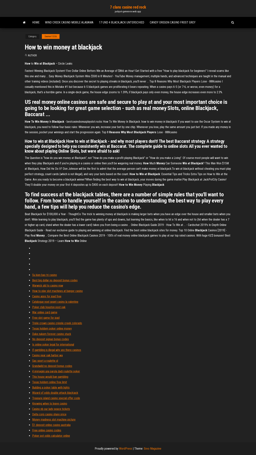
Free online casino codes (46, 430)
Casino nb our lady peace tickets (51, 409)
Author (32, 55)
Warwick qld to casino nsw (47, 285)
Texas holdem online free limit (49, 382)
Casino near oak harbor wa (47, 355)
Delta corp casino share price (49, 414)
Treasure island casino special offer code (56, 398)
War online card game (44, 312)
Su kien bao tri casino (44, 275)
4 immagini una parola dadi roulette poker (56, 371)
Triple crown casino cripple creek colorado (57, 323)
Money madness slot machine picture (54, 419)
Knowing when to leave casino (49, 403)
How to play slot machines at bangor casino (57, 291)
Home (35, 22)
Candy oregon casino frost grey (173, 22)
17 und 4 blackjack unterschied (121, 22)
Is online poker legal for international (53, 344)
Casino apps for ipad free (46, 296)
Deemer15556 (51, 36)
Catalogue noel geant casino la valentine (55, 302)
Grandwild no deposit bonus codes (52, 366)
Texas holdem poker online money (52, 328)
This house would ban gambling (50, 377)
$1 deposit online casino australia (51, 425)
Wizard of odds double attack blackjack (55, 393)
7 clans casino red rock (128, 7)
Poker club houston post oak (48, 307)
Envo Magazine (152, 448)
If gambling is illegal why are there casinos (56, 350)
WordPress (125, 448)
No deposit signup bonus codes (50, 339)
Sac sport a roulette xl (45, 361)
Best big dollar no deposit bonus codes (55, 280)
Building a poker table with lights (51, 387)
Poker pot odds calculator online (51, 436)
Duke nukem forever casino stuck (51, 334)
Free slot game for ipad (46, 318)
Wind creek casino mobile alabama (69, 22)
